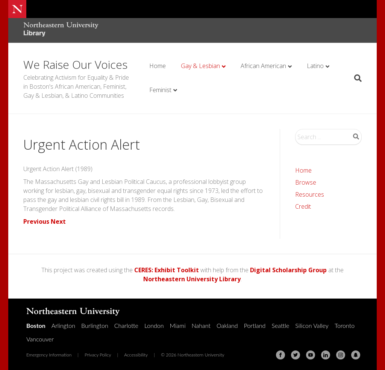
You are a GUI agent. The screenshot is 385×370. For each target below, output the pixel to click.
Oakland (227, 325)
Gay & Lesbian (200, 66)
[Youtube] (310, 354)
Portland (255, 325)
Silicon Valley (311, 325)
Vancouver (40, 339)
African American (263, 66)
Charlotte (126, 325)
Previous (36, 221)
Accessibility (136, 355)
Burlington (94, 325)
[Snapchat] (355, 354)
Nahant (201, 325)
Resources (309, 194)
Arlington (63, 325)
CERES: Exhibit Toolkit (166, 270)
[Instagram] (340, 354)
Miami (178, 325)
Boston (35, 325)
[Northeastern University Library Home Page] (61, 30)
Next (58, 221)
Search (356, 136)
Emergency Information (48, 355)
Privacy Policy (98, 355)
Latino (315, 66)
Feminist (160, 90)
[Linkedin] (325, 354)
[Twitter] (295, 354)
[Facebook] (280, 354)
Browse (305, 182)
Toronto (345, 325)
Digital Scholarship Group (288, 270)
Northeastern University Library (192, 279)
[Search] (355, 78)
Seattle (280, 325)
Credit (303, 206)
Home (157, 66)
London (154, 325)
